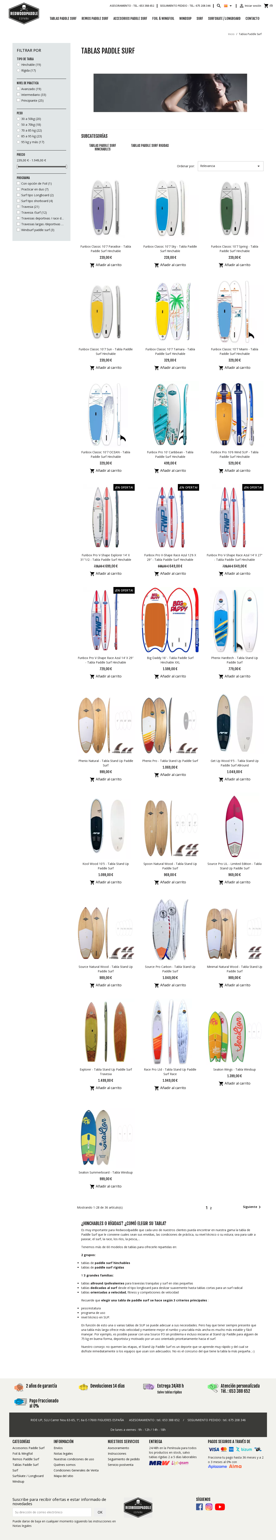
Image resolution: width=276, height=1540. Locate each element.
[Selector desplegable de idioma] (228, 5)
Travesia (30, 207)
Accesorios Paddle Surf (130, 18)
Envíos (58, 1448)
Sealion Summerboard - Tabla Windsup (106, 1172)
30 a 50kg (31, 119)
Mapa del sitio (63, 1476)
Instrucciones (117, 1453)
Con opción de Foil (36, 183)
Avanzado (31, 89)
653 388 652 (171, 1420)
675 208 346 (237, 1420)
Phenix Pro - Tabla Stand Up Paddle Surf (170, 761)
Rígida (28, 70)
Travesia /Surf (34, 212)
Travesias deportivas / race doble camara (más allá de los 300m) (42, 218)
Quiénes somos (65, 1465)
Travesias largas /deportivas (42, 224)
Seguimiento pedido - (185, 6)
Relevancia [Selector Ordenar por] (230, 166)
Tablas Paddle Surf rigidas (150, 145)
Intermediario (33, 95)
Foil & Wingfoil (163, 18)
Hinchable (31, 65)
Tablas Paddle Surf (63, 18)
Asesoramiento (118, 1448)
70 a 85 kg (31, 130)
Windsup (185, 18)
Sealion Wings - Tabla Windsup (234, 1069)
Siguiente (252, 1207)
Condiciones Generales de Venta (76, 1470)
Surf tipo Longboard (37, 195)
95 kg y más (32, 142)
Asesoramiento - (132, 6)
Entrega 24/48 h (170, 1386)
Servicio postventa (120, 1465)
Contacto (252, 18)
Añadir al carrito (106, 265)
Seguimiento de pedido (124, 1459)
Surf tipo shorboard (37, 201)
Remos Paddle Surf (95, 18)
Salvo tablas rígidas (169, 1392)
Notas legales (63, 1453)
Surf (200, 18)
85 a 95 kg (31, 136)
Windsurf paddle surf (37, 230)
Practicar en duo (35, 189)
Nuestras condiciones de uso (74, 1459)
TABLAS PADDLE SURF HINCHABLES (102, 147)
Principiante (32, 100)
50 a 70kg (31, 125)
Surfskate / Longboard (224, 18)
